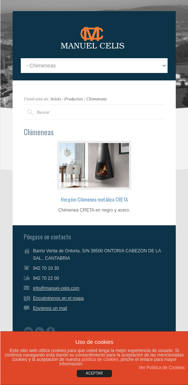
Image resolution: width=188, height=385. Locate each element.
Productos (73, 99)
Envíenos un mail (50, 308)
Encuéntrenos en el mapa (58, 298)
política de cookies (100, 359)
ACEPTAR (94, 373)
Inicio (55, 99)
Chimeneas (96, 99)
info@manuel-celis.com (56, 288)
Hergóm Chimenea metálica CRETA (94, 199)
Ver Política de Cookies (162, 367)
